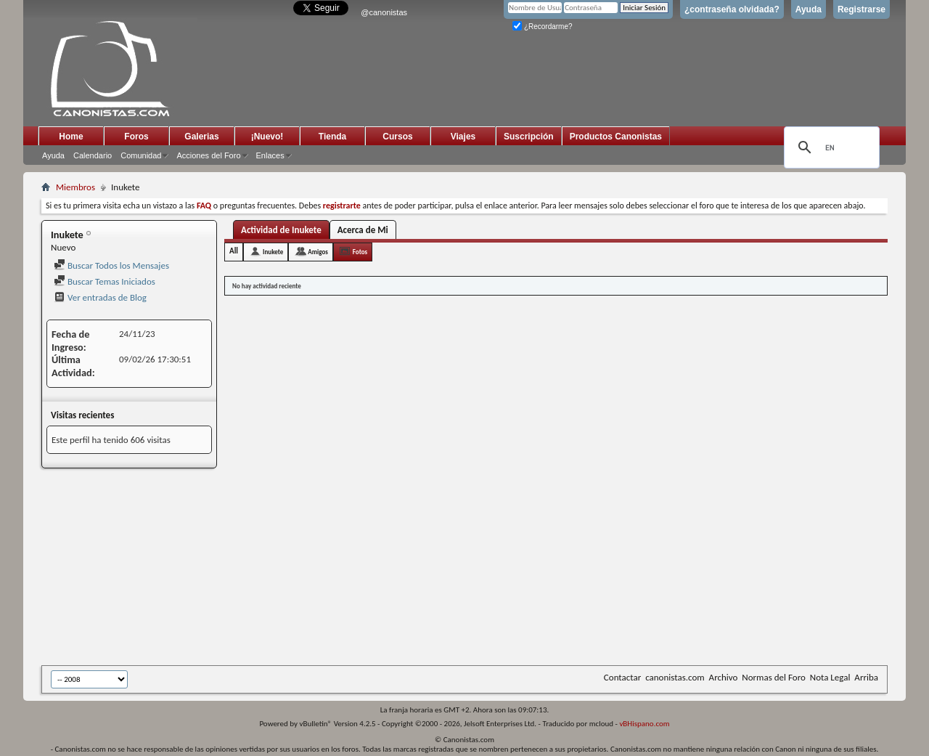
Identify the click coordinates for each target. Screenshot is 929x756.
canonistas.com (674, 677)
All (233, 251)
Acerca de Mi (362, 229)
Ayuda (808, 9)
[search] (829, 147)
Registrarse (861, 9)
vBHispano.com (644, 723)
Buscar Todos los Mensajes (111, 265)
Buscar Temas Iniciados (104, 281)
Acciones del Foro (208, 155)
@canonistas (384, 12)
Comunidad (140, 155)
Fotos (360, 252)
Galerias (201, 136)
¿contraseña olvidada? (731, 9)
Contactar (622, 677)
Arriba (866, 677)
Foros (136, 136)
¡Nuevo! (267, 136)
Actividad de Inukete (281, 229)
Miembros (75, 187)
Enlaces (270, 155)
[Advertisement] (397, 568)
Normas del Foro (773, 677)
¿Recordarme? (542, 27)
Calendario (92, 155)
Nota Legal (830, 677)
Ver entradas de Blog (100, 297)
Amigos (318, 252)
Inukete (273, 252)
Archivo (723, 677)
